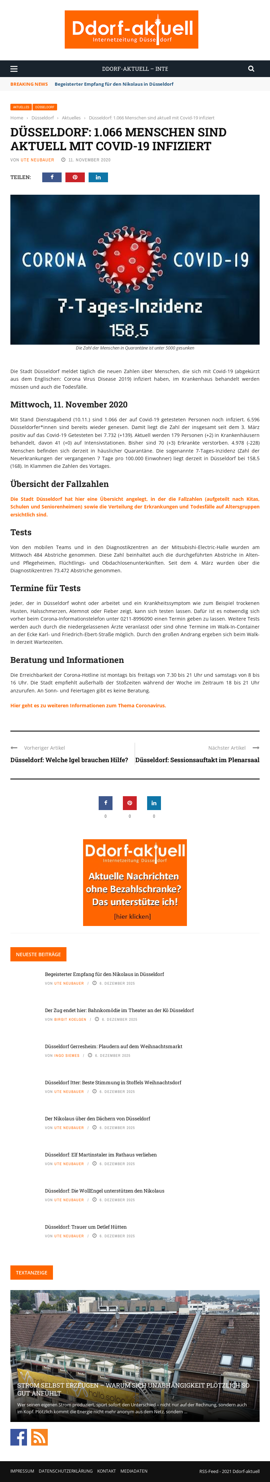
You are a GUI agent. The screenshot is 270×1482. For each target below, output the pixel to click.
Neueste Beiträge (38, 954)
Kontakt (106, 1471)
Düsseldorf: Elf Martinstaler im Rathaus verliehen (101, 1154)
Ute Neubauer (37, 160)
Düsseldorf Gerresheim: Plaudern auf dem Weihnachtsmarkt (113, 1046)
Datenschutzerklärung (66, 1471)
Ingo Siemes (67, 1055)
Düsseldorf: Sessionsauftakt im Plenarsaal (197, 760)
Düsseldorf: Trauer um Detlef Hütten (86, 1226)
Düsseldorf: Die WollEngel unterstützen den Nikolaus (104, 1190)
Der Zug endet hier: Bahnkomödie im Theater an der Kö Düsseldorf (119, 1010)
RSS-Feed (208, 1471)
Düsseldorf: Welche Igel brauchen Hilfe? (69, 760)
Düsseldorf (44, 107)
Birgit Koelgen (70, 1019)
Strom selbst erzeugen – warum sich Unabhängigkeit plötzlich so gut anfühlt (133, 1389)
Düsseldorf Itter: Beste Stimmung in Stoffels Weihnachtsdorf (113, 1082)
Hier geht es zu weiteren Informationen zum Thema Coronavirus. (88, 705)
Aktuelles (21, 107)
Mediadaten (133, 1471)
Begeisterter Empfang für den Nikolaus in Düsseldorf (114, 84)
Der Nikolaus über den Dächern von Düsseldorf (97, 1118)
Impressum (22, 1471)
